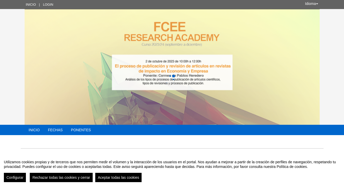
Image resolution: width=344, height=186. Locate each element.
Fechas (55, 130)
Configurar (14, 177)
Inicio (31, 4)
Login (48, 4)
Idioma (311, 4)
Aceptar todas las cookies (118, 177)
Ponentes (81, 130)
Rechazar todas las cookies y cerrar (61, 177)
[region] (172, 169)
